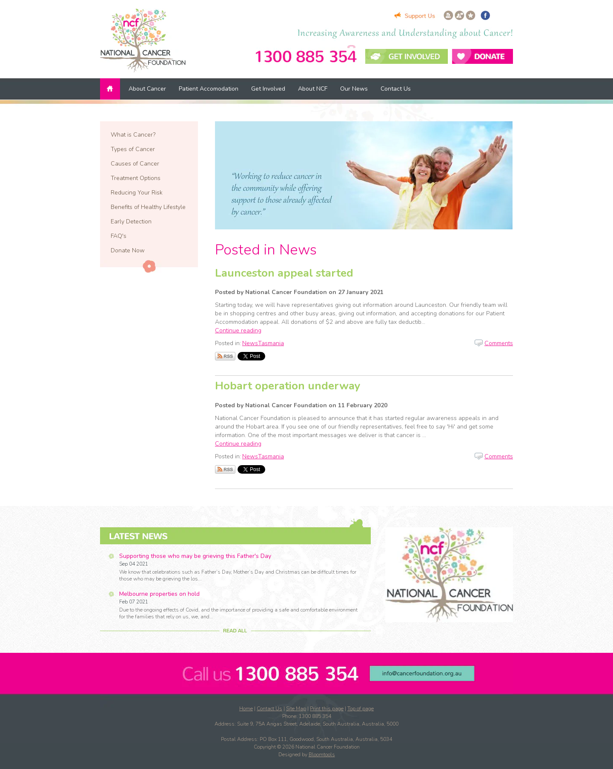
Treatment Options (135, 178)
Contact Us (396, 89)
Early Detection (131, 221)
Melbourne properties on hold (159, 594)
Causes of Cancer (135, 164)
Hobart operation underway (288, 385)
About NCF (312, 89)
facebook (485, 15)
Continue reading (238, 330)
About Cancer (147, 89)
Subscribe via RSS (225, 356)
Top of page (360, 708)
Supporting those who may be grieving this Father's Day (195, 556)
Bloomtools (322, 754)
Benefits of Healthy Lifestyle (148, 207)
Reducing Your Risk (137, 193)
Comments (498, 343)
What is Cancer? (133, 135)
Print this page (327, 708)
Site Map (296, 708)
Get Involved (268, 89)
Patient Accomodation (208, 89)
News (250, 343)
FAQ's (118, 236)
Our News (354, 89)
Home (111, 89)
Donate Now (128, 250)
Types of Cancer (133, 149)
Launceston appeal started (284, 273)
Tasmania (271, 343)
